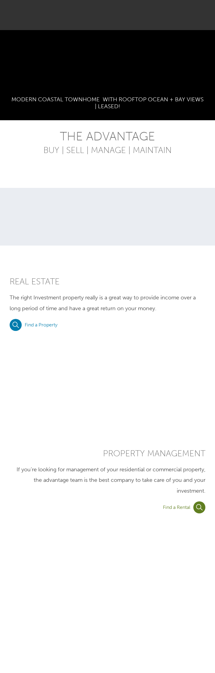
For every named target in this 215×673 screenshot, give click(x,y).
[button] (202, 15)
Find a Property (34, 325)
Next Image (207, 65)
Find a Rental (184, 507)
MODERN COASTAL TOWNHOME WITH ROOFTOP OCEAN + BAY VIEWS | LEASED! (107, 103)
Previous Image (8, 65)
